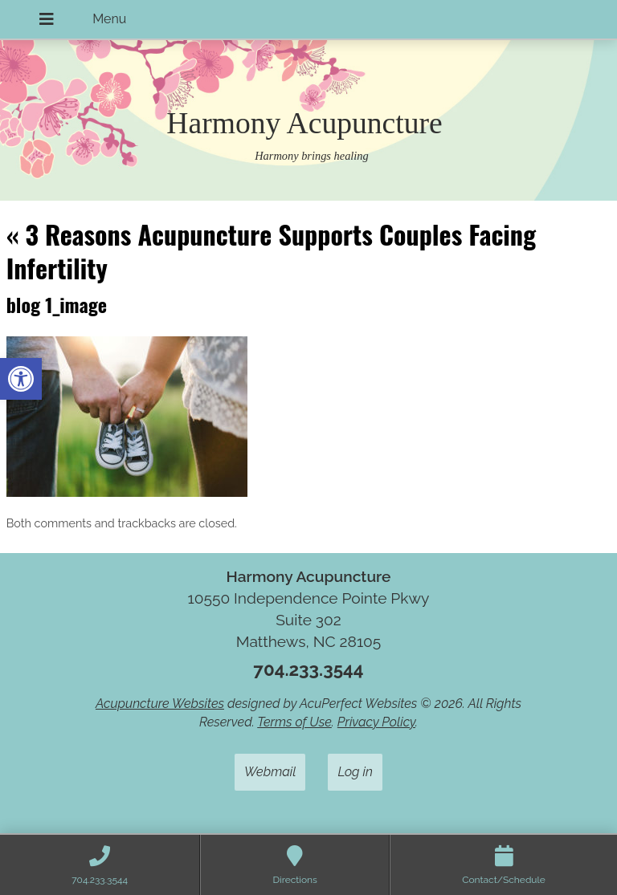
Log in (355, 771)
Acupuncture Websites (160, 703)
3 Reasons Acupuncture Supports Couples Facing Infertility (271, 251)
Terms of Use (294, 722)
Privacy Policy (376, 722)
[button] (21, 379)
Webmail (270, 771)
